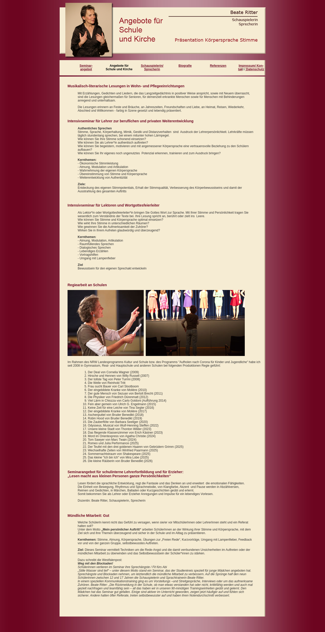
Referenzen (218, 65)
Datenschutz (254, 69)
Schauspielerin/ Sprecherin (152, 67)
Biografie (185, 65)
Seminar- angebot (85, 67)
